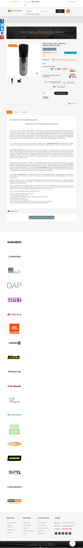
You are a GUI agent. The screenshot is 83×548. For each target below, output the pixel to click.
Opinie (24, 112)
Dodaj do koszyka (61, 93)
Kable (63, 17)
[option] (12, 81)
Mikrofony (51, 17)
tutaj (55, 545)
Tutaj (51, 83)
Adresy (9, 533)
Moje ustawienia (11, 523)
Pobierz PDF (72, 104)
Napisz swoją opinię (49, 50)
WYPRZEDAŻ (10, 17)
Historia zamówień (10, 526)
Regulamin (41, 534)
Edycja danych (11, 530)
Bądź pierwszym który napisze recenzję (41, 218)
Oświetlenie (17, 17)
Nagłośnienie (27, 17)
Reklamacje (41, 531)
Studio (45, 17)
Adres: (57, 523)
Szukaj (60, 11)
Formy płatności (42, 523)
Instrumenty (39, 17)
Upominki (68, 17)
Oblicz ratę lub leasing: (49, 67)
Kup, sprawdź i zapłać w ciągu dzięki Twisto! (52, 76)
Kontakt (9, 21)
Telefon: (57, 529)
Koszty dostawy (42, 526)
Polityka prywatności (29, 531)
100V (33, 17)
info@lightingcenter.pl (67, 526)
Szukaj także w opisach (33, 14)
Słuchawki (58, 17)
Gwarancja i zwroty (43, 528)
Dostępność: (46, 60)
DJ (22, 17)
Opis (9, 112)
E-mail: (57, 526)
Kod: (44, 64)
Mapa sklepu (27, 523)
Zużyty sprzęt (27, 526)
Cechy (17, 112)
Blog (25, 534)
